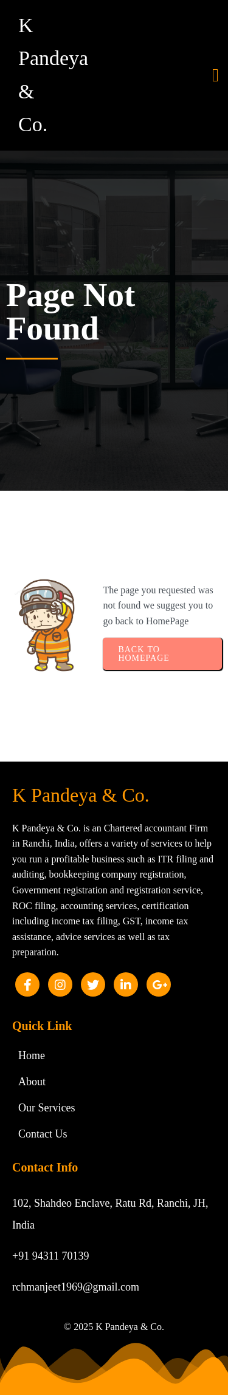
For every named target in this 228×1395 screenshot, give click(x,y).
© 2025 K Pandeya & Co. (114, 1327)
